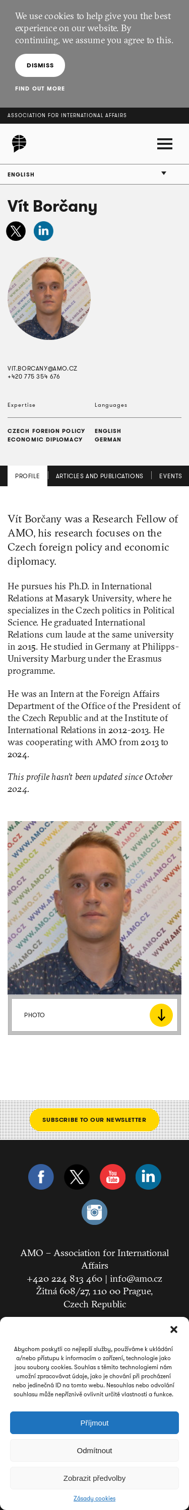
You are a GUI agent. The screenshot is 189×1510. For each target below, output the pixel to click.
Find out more (40, 88)
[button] (174, 1329)
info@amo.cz (136, 1278)
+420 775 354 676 (34, 376)
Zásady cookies (94, 1498)
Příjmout (95, 1422)
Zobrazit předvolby (94, 1478)
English (21, 174)
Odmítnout (94, 1450)
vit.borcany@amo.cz (43, 368)
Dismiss (40, 65)
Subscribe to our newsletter (94, 1119)
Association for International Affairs (67, 115)
